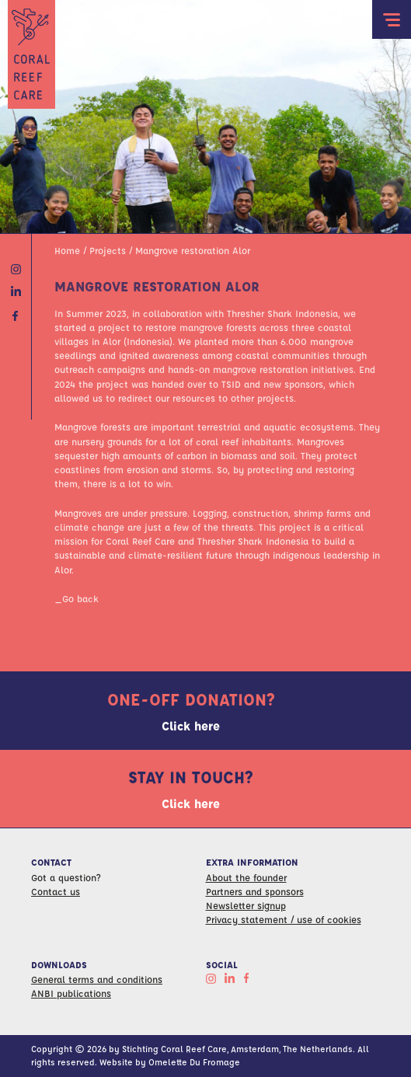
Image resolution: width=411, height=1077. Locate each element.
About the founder (246, 877)
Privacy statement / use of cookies (283, 919)
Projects (107, 250)
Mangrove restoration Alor (192, 250)
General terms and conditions (96, 979)
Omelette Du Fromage (194, 1062)
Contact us (55, 891)
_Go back (76, 598)
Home (67, 250)
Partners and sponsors (255, 891)
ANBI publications (71, 993)
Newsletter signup (246, 905)
